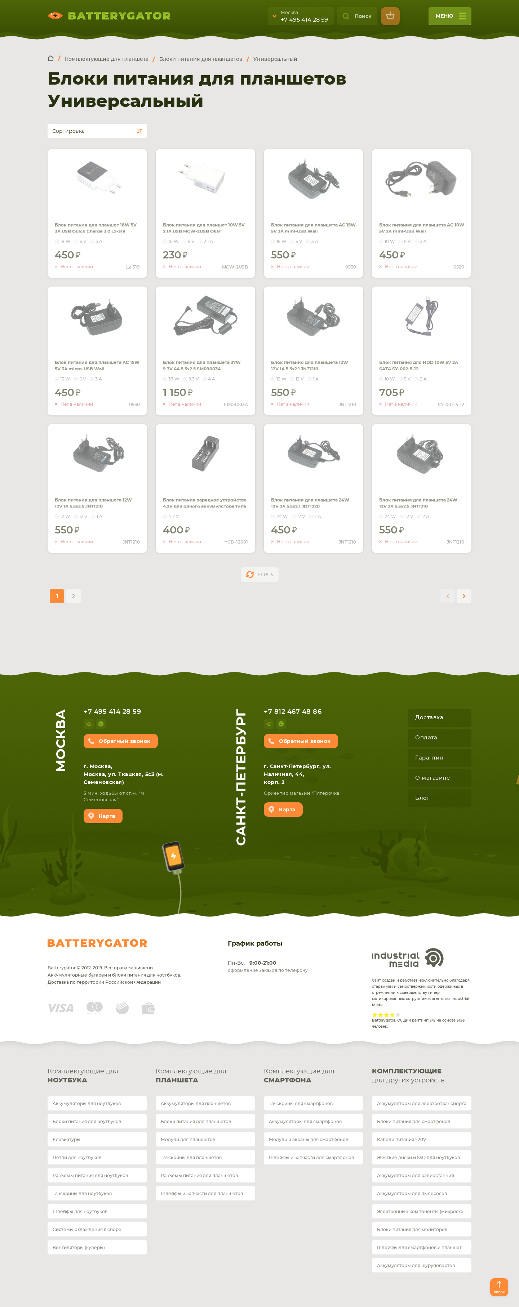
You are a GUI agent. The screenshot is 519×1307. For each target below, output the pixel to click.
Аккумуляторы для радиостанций (415, 1175)
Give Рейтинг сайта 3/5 (386, 1015)
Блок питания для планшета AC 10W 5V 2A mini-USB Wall (417, 219)
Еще (265, 574)
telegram (89, 724)
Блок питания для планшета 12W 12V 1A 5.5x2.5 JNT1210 (87, 494)
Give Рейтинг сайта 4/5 (392, 1015)
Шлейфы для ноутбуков (80, 1211)
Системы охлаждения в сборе (87, 1229)
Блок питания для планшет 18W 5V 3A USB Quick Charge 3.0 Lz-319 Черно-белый (93, 224)
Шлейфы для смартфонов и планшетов (422, 1247)
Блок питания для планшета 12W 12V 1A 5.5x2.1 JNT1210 (304, 357)
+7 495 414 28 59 (304, 20)
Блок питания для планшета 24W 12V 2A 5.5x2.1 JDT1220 (305, 494)
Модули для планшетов (188, 1139)
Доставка (429, 717)
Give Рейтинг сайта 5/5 (398, 1015)
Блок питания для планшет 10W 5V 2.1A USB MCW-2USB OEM (203, 219)
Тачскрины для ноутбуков (82, 1193)
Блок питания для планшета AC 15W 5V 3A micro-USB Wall (92, 357)
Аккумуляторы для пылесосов (412, 1193)
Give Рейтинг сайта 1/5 (375, 1015)
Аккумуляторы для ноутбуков (87, 1103)
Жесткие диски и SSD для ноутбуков (418, 1157)
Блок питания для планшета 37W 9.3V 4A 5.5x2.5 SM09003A (199, 357)
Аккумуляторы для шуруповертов (416, 1265)
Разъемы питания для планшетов (199, 1175)
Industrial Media (408, 957)
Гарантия (429, 758)
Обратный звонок (125, 741)
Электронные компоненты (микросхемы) (424, 1211)
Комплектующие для (97, 1076)
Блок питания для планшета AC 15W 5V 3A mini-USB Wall (309, 219)
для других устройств (421, 1075)
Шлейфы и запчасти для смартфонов (311, 1157)
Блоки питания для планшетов (196, 1121)
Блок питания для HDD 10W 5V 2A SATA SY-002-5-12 (419, 357)
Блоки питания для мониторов (412, 1229)
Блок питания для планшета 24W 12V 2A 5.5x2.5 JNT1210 (413, 494)
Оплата (426, 737)
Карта (107, 816)
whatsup (101, 724)
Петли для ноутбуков (77, 1157)
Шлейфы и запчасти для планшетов (202, 1193)
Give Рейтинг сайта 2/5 (380, 1015)
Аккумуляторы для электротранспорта (421, 1103)
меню (451, 18)
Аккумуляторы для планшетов (196, 1103)
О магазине (432, 778)
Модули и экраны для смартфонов (308, 1139)
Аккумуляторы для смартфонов (305, 1121)
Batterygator (97, 943)
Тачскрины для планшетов (191, 1157)
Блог (422, 798)
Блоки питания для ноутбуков (87, 1121)
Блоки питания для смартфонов (413, 1121)
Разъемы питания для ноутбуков (90, 1175)
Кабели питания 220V (401, 1139)
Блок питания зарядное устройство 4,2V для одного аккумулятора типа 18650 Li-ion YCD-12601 (205, 499)
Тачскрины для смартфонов (301, 1103)
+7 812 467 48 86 (292, 712)
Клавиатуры (66, 1139)
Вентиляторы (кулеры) (79, 1247)
